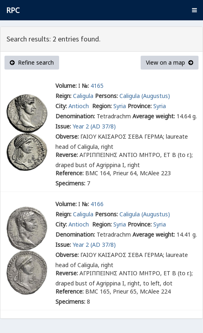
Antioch (79, 106)
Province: (140, 106)
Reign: (63, 96)
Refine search (32, 62)
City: (61, 106)
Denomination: (75, 116)
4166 (97, 204)
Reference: (69, 173)
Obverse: (67, 136)
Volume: (66, 85)
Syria (119, 106)
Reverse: (66, 155)
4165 (97, 85)
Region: (102, 106)
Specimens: (70, 183)
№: (85, 85)
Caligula (83, 96)
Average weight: (153, 116)
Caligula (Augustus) (144, 96)
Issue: (63, 126)
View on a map (169, 62)
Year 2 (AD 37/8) (94, 126)
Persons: (106, 96)
